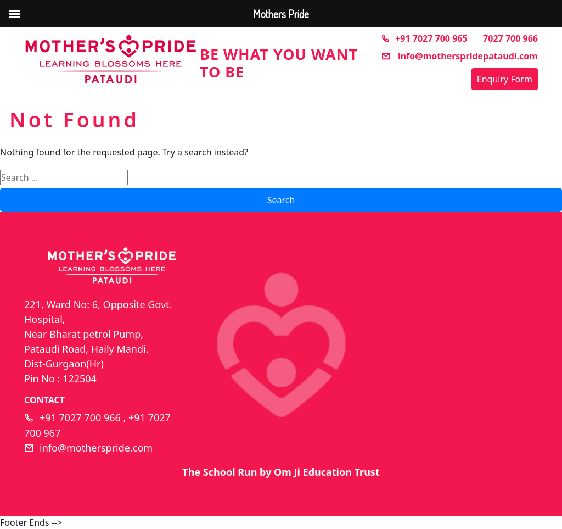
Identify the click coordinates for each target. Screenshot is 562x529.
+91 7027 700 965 (424, 38)
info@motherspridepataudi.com (459, 56)
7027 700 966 (510, 38)
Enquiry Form (504, 79)
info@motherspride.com (96, 447)
